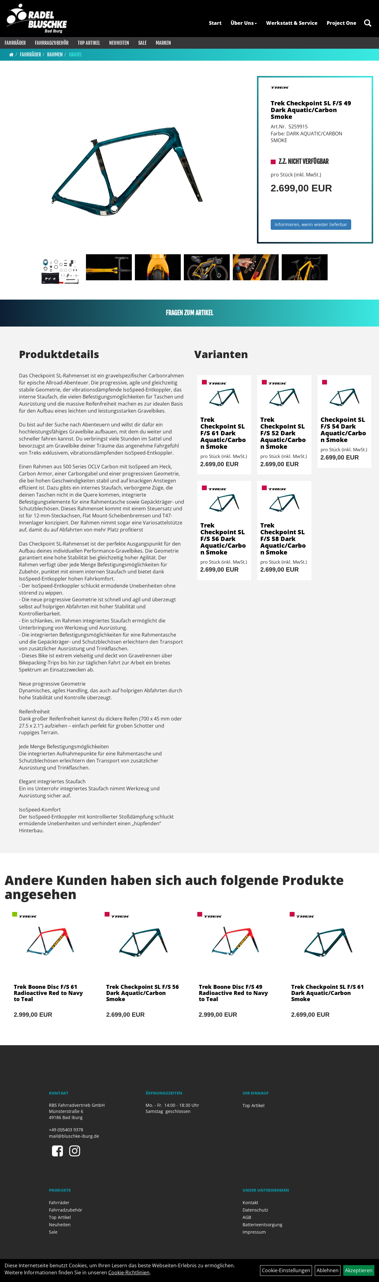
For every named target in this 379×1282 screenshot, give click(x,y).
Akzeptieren (359, 1270)
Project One (341, 23)
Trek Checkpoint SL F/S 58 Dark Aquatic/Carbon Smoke (283, 538)
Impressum (254, 1232)
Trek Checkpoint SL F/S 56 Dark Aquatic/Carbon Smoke (223, 538)
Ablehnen (328, 1270)
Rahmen (55, 54)
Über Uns (244, 23)
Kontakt (250, 1202)
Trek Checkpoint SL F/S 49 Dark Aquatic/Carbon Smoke (311, 110)
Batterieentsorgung (262, 1224)
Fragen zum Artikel (189, 313)
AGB (247, 1217)
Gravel (75, 54)
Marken (163, 43)
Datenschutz (255, 1210)
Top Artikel (89, 43)
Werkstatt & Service (292, 23)
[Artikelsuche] (367, 23)
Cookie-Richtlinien (129, 1272)
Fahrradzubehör (52, 43)
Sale (142, 43)
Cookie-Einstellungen (286, 1270)
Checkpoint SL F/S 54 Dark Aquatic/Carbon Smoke (343, 429)
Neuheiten (119, 43)
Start (215, 23)
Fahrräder (15, 43)
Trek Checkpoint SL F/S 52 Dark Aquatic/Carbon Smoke (283, 433)
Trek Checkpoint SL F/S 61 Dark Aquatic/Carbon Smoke (223, 433)
